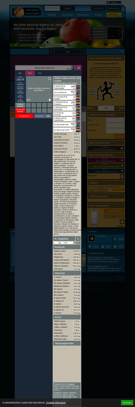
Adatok (30, 73)
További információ (56, 402)
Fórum (40, 73)
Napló (19, 73)
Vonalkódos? (24, 116)
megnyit (71, 384)
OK (78, 243)
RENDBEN (127, 403)
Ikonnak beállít (28, 100)
